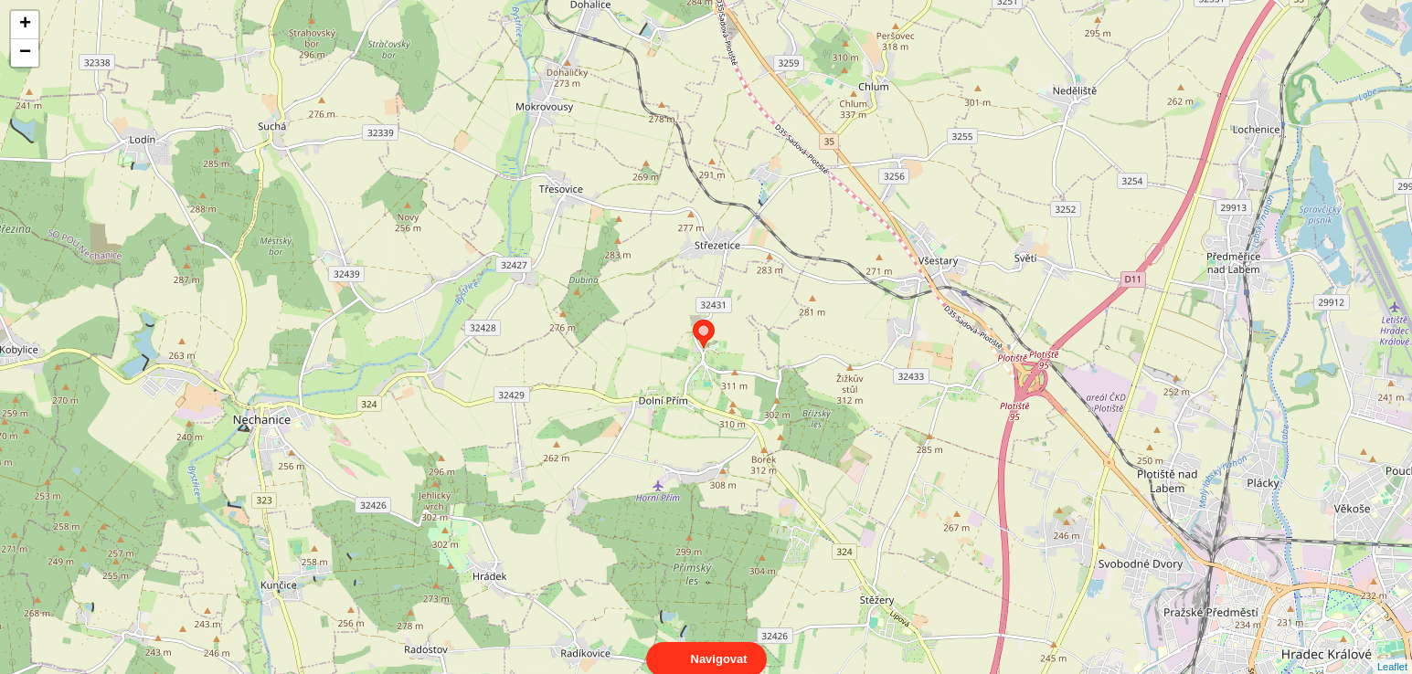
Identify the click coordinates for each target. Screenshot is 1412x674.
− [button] (25, 53)
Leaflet (1392, 650)
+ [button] (25, 24)
